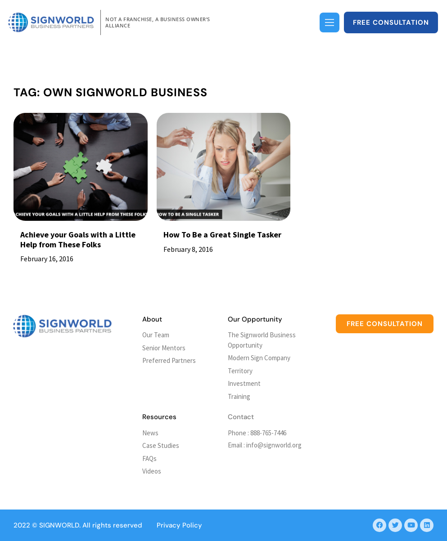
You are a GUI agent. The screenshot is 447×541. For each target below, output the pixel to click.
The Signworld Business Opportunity (262, 340)
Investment (244, 383)
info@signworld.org (274, 445)
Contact (241, 416)
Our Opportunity (255, 319)
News (150, 433)
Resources (159, 416)
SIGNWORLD (59, 525)
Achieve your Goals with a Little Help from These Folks (77, 239)
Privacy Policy (179, 525)
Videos (151, 471)
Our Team (155, 335)
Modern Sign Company (259, 357)
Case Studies (160, 445)
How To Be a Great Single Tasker (222, 234)
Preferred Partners (169, 360)
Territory (240, 371)
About (152, 319)
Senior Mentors (163, 348)
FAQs (149, 458)
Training (239, 396)
